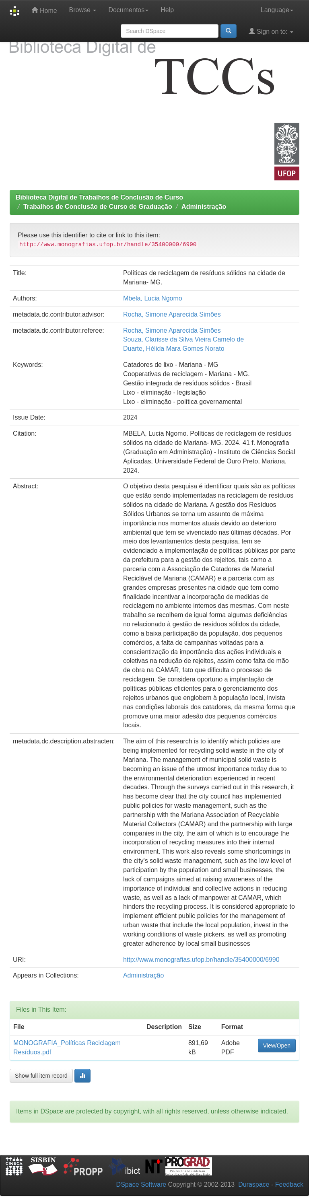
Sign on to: (271, 31)
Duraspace (253, 1184)
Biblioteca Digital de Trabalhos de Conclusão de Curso (99, 197)
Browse (83, 9)
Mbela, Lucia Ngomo (152, 298)
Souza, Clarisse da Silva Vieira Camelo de (183, 339)
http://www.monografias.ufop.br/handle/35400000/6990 (201, 959)
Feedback (289, 1184)
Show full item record (41, 1075)
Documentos (128, 9)
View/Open (276, 1045)
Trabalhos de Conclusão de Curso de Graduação (97, 206)
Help (167, 9)
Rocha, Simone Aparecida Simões (172, 314)
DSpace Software (141, 1184)
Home (44, 10)
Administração (203, 206)
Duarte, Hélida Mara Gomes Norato (174, 348)
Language (277, 9)
